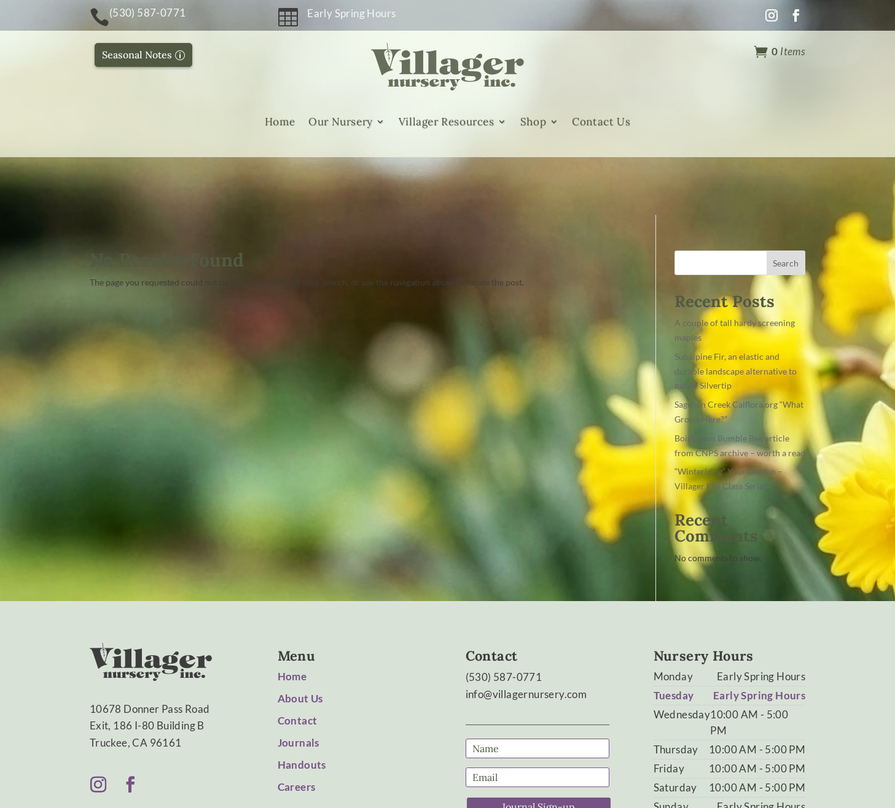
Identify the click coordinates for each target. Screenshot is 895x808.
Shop (533, 122)
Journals (298, 684)
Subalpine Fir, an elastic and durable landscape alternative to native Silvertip (735, 313)
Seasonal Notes (137, 55)
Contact (298, 662)
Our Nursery (340, 122)
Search (786, 205)
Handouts (302, 707)
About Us (300, 640)
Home (280, 122)
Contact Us (601, 122)
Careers (297, 729)
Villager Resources (446, 122)
